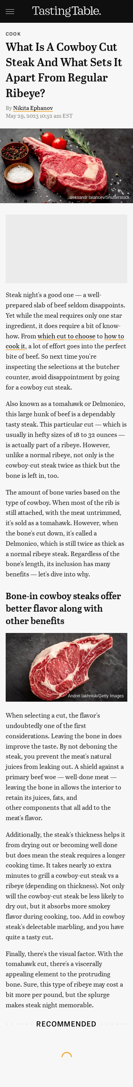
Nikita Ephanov (33, 108)
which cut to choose (66, 335)
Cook (13, 33)
